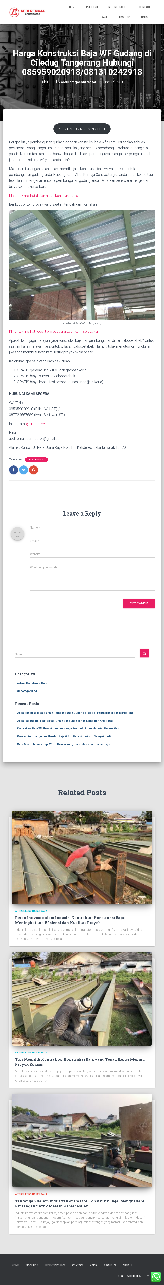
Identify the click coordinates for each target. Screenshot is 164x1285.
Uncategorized (36, 460)
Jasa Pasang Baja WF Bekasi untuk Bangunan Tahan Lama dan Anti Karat (65, 720)
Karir (105, 17)
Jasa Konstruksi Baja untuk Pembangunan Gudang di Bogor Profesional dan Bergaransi (75, 712)
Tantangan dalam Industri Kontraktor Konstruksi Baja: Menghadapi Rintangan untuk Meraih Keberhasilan (79, 1203)
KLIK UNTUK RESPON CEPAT (82, 129)
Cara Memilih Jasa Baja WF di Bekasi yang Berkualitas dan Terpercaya (63, 744)
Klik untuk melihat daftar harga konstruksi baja (44, 195)
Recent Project (118, 7)
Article (145, 17)
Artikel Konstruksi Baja (32, 683)
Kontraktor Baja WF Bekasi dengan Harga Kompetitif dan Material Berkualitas (68, 728)
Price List (92, 7)
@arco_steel (36, 423)
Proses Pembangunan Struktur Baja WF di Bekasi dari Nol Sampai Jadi (64, 736)
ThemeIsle (148, 1275)
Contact (144, 7)
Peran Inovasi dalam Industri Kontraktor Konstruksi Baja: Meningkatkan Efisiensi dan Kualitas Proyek (70, 920)
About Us (124, 17)
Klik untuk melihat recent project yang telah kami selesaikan (55, 331)
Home (72, 7)
